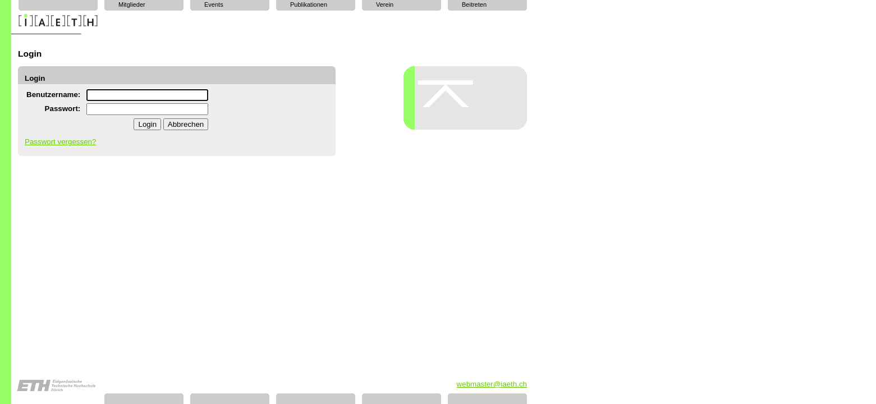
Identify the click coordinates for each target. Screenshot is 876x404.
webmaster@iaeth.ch (492, 384)
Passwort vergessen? (60, 141)
